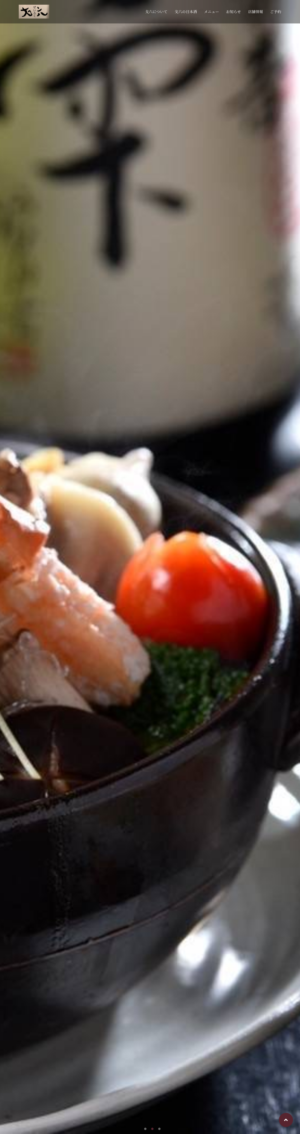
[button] (145, 1129)
